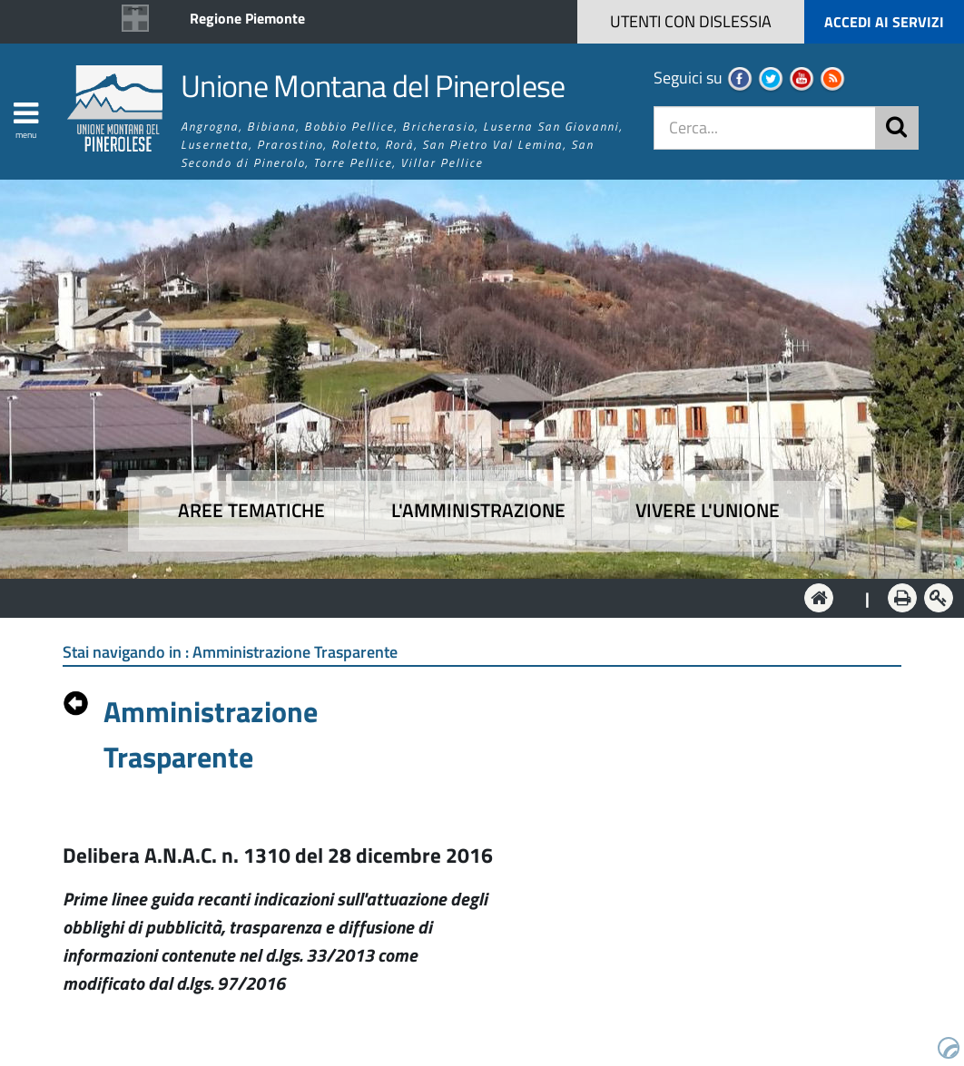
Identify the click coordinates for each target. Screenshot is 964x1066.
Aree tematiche (251, 510)
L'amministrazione (478, 510)
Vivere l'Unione (707, 510)
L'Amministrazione (468, 596)
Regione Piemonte (247, 18)
